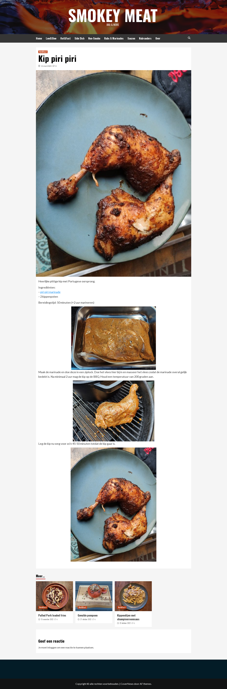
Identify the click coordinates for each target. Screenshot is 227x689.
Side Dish (79, 38)
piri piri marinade (50, 292)
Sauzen (131, 38)
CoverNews (127, 683)
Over (157, 38)
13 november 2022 (47, 619)
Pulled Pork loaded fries (52, 615)
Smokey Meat (112, 15)
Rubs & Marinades (114, 38)
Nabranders (145, 38)
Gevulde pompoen (88, 615)
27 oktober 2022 (85, 619)
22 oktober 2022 (125, 623)
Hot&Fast (65, 38)
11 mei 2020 (46, 66)
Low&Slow (51, 38)
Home (39, 38)
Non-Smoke (94, 38)
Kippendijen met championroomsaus (128, 617)
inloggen (52, 647)
